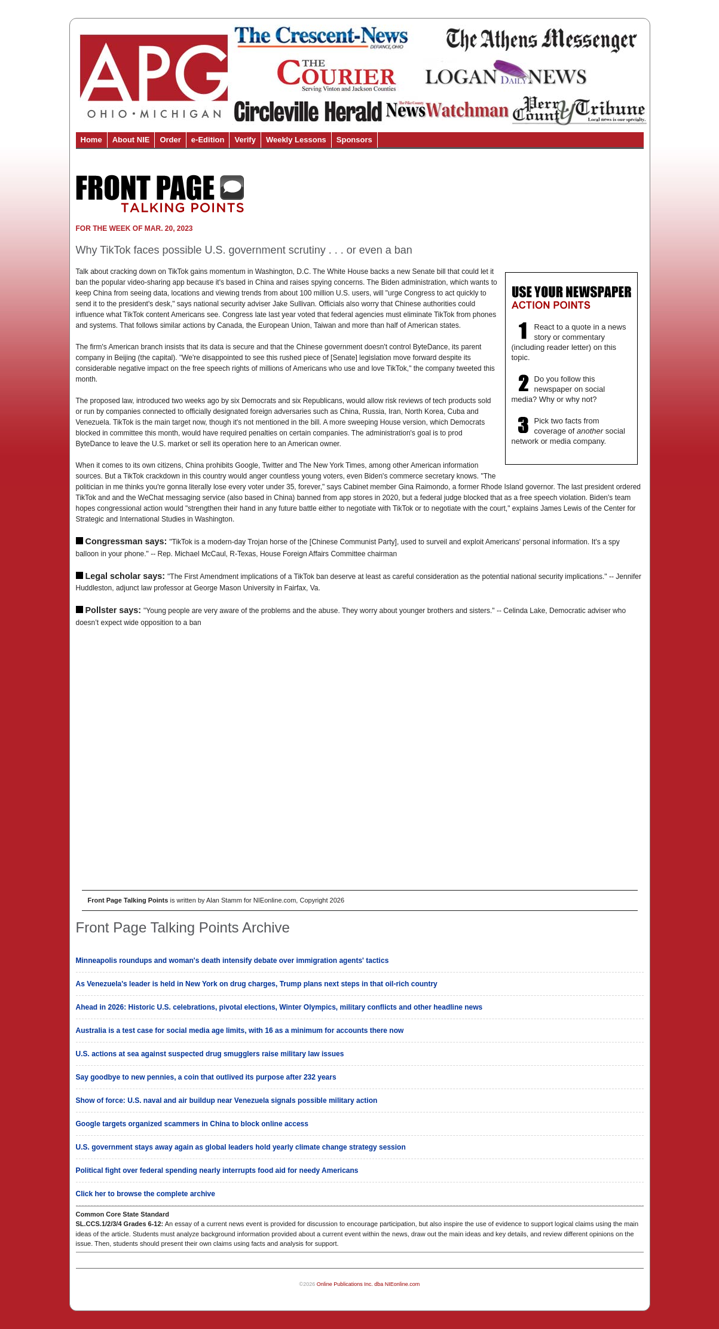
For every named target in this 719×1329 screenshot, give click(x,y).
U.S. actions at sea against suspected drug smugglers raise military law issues (210, 1054)
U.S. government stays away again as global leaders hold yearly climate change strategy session (241, 1147)
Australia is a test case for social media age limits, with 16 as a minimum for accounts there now (240, 1030)
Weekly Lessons (296, 139)
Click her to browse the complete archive (145, 1194)
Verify (244, 139)
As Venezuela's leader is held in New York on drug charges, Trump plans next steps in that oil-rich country (256, 984)
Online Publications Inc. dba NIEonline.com (368, 1284)
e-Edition (208, 139)
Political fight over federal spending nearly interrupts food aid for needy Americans (217, 1170)
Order (170, 139)
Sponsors (354, 139)
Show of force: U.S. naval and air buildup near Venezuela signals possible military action (227, 1100)
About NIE (131, 139)
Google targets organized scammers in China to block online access (192, 1124)
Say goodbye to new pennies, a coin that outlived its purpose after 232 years (206, 1077)
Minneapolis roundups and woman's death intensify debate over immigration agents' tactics (232, 960)
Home (91, 139)
